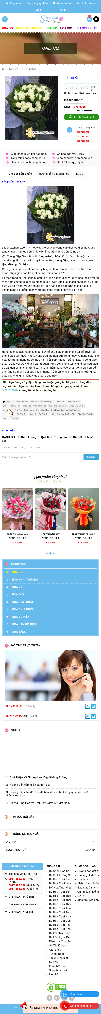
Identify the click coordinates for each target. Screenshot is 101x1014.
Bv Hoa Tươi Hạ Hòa (62, 916)
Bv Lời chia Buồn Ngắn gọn (66, 933)
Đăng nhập (14, 3)
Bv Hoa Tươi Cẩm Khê (63, 920)
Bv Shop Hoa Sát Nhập (63, 871)
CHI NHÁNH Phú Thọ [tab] (21, 897)
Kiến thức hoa (57, 966)
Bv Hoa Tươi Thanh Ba (63, 904)
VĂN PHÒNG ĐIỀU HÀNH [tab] (23, 866)
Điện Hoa (45, 410)
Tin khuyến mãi (58, 958)
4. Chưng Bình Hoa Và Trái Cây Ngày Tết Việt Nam (38, 803)
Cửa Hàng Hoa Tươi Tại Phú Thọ (65, 410)
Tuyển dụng (56, 953)
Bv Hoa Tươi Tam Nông (63, 908)
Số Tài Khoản (57, 945)
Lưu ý (80, 895)
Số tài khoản (87, 3)
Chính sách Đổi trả (89, 891)
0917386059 (14, 706)
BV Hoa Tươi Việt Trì (62, 887)
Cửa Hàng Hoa (39, 406)
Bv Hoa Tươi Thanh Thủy (64, 895)
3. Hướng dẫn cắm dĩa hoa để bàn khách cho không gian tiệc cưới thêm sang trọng (47, 794)
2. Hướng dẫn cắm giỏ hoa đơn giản (28, 784)
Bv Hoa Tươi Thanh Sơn (64, 900)
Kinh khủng (28, 437)
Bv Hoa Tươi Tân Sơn (62, 912)
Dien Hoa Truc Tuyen (62, 941)
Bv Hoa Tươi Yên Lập (62, 891)
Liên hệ (53, 974)
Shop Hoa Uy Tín (77, 406)
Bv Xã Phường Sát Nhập (64, 875)
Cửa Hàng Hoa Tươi (11, 406)
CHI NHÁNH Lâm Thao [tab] (22, 904)
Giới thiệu (55, 949)
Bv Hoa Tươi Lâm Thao (63, 883)
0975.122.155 (14, 716)
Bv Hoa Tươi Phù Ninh (63, 879)
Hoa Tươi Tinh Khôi (20, 402)
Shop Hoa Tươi (73, 402)
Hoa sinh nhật (86, 28)
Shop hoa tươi (58, 970)
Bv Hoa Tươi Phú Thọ (62, 924)
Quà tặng (19, 631)
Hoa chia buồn (23, 609)
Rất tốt (77, 437)
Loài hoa (82, 879)
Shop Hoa (27, 406)
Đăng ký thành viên (38, 6)
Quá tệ (45, 437)
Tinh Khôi (29, 68)
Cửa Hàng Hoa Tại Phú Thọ (63, 414)
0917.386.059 (17, 878)
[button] (47, 553)
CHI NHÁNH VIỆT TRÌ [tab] (21, 912)
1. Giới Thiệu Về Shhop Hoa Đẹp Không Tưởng (36, 777)
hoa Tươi (61, 402)
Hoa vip (51, 28)
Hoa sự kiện (21, 616)
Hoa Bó (7, 28)
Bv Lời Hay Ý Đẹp (60, 937)
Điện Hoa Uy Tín (31, 410)
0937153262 (83, 132)
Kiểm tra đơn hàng (62, 6)
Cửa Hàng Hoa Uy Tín (58, 406)
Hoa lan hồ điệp (24, 624)
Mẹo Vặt (54, 962)
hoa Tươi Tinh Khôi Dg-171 (42, 402)
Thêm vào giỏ (81, 116)
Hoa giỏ (66, 28)
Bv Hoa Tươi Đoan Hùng (64, 929)
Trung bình (61, 437)
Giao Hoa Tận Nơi (85, 414)
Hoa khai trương (29, 28)
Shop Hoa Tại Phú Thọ (39, 414)
